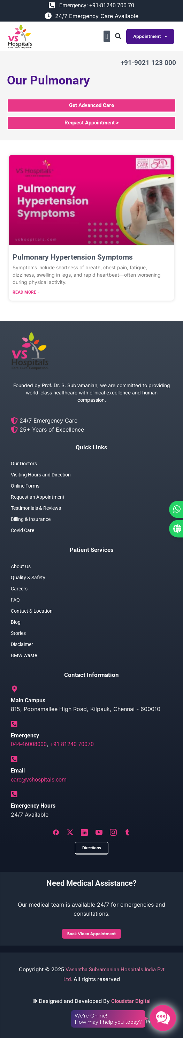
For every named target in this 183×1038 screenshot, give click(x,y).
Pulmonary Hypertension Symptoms (73, 257)
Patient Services (92, 549)
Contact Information (91, 674)
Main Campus (28, 700)
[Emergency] (14, 724)
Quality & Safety (28, 577)
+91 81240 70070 (72, 744)
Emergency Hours (33, 805)
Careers (19, 588)
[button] (107, 36)
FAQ (15, 600)
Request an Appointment (37, 497)
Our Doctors (24, 463)
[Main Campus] (14, 689)
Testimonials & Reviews (36, 508)
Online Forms (25, 486)
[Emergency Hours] (14, 794)
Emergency (25, 735)
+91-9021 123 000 (148, 63)
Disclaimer (22, 644)
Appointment (150, 36)
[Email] (14, 759)
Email (18, 770)
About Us (21, 566)
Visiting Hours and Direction (41, 474)
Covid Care (22, 530)
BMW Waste (24, 655)
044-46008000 (29, 744)
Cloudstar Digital (131, 1001)
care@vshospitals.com (39, 779)
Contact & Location (32, 611)
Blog (16, 622)
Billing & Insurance (31, 519)
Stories (18, 633)
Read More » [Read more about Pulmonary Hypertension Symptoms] (26, 292)
